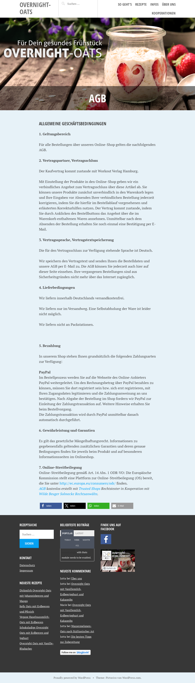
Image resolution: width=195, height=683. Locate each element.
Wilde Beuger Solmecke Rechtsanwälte (68, 493)
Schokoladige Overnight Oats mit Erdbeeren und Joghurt (34, 633)
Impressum (26, 570)
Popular (67, 533)
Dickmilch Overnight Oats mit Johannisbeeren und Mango (35, 596)
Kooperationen (164, 13)
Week (76, 540)
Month (86, 540)
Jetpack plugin (69, 552)
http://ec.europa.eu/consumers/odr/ (88, 483)
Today (68, 540)
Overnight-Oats (35, 8)
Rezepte (141, 4)
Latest (79, 533)
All (77, 545)
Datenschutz (27, 565)
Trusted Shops (89, 488)
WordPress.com (131, 677)
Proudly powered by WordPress (72, 677)
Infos (154, 4)
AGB (42, 488)
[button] (51, 506)
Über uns (169, 4)
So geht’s (125, 4)
